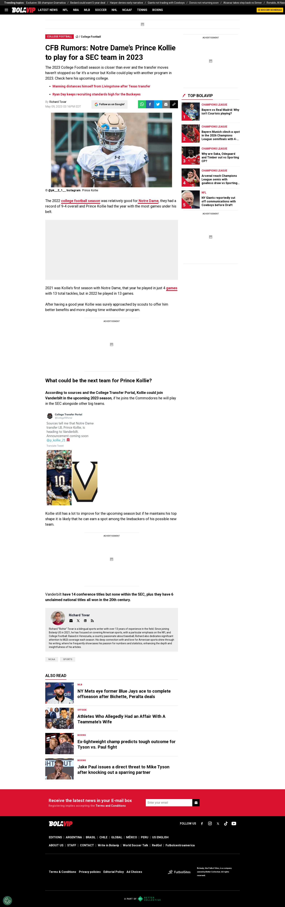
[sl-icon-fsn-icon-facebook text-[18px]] (202, 823)
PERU (144, 837)
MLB (87, 10)
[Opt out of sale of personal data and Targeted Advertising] (7, 900)
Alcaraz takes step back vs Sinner (242, 2)
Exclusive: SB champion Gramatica (46, 2)
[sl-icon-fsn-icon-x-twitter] (218, 823)
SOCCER (101, 10)
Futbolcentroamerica (180, 845)
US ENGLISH (160, 837)
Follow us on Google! (112, 104)
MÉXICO (131, 837)
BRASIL (91, 837)
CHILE (103, 837)
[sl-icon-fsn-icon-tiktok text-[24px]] (226, 823)
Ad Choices (134, 872)
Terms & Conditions (62, 872)
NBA (76, 10)
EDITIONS (55, 837)
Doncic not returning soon (204, 2)
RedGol (157, 845)
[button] (150, 104)
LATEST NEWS (48, 10)
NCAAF (127, 10)
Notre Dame (148, 201)
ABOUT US (56, 845)
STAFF (71, 845)
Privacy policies (90, 872)
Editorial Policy (113, 872)
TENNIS (142, 10)
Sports (67, 659)
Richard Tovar (57, 102)
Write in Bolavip (108, 845)
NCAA (51, 659)
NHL (114, 10)
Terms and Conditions (111, 805)
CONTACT (87, 845)
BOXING (157, 10)
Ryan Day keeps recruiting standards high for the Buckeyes (97, 94)
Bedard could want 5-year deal (87, 2)
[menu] (6, 10)
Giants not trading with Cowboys (166, 2)
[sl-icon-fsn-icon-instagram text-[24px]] (210, 823)
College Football (91, 36)
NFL (65, 10)
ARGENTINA (74, 837)
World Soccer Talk (135, 845)
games (171, 288)
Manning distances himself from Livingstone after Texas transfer (101, 86)
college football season (80, 201)
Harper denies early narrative (126, 2)
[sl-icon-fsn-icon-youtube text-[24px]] (234, 823)
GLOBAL (116, 837)
